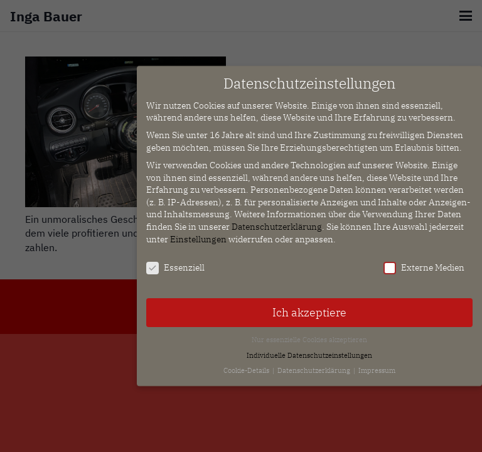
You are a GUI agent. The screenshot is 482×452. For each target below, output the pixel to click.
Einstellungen (198, 233)
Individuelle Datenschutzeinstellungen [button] (309, 349)
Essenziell (175, 263)
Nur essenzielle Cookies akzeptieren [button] (309, 334)
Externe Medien (423, 263)
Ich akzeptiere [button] (309, 307)
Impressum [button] (376, 365)
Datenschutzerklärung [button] (314, 365)
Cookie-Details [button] (247, 365)
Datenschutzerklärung (277, 221)
